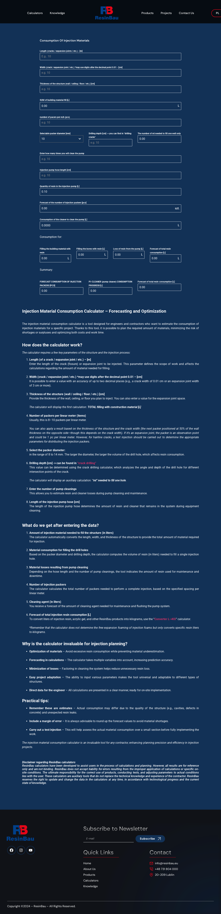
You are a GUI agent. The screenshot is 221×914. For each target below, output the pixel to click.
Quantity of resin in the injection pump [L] (59, 186)
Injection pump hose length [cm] (55, 170)
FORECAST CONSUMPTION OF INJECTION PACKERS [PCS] (60, 283)
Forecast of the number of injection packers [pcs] (63, 202)
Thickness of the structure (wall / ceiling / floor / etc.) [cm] (67, 83)
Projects (166, 13)
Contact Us (186, 13)
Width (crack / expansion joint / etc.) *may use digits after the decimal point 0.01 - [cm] (81, 67)
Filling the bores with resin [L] (90, 249)
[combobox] (61, 138)
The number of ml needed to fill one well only (159, 133)
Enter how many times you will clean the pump (62, 153)
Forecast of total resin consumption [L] (160, 251)
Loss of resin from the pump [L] (128, 249)
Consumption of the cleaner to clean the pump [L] (63, 219)
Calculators (35, 13)
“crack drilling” (86, 463)
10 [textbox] (43, 139)
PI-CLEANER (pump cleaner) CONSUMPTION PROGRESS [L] (110, 283)
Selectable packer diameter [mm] (55, 133)
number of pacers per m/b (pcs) (55, 117)
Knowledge (57, 13)
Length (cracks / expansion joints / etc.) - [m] (61, 51)
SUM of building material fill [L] (54, 100)
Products (147, 13)
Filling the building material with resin (55, 251)
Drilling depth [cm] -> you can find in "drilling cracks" (110, 135)
